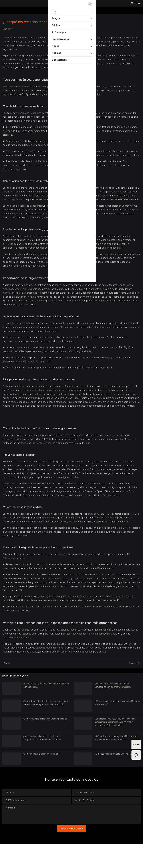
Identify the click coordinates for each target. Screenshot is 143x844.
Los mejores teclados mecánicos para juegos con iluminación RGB (46, 685)
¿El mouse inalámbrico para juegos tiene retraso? (117, 753)
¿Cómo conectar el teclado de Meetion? (41, 753)
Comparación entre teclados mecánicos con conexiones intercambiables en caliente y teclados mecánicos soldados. (115, 721)
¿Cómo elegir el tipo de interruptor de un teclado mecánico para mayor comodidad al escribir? (45, 703)
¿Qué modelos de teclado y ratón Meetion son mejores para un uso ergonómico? (116, 738)
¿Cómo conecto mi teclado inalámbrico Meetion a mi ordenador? (117, 703)
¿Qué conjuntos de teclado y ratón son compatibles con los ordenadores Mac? (113, 685)
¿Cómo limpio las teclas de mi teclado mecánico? (45, 718)
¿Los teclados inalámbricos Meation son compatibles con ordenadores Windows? (42, 738)
